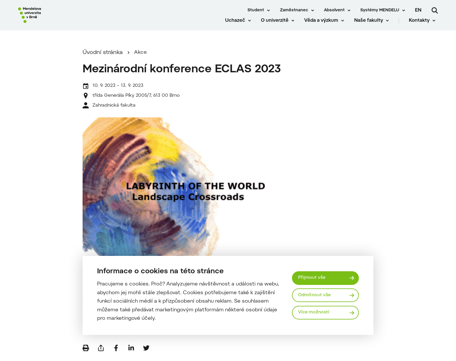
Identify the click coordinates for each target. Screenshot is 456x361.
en (418, 10)
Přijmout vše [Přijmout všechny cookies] (312, 277)
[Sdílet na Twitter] (146, 352)
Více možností (314, 313)
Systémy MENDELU (379, 10)
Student (255, 10)
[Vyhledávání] (435, 10)
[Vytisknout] (86, 352)
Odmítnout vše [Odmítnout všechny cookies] (315, 295)
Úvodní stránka (103, 57)
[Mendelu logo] (52, 18)
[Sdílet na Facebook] (116, 352)
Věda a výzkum (324, 26)
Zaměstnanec (294, 10)
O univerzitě (277, 26)
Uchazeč (237, 26)
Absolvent (334, 10)
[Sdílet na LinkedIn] (131, 352)
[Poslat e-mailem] (101, 352)
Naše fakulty (371, 26)
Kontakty (422, 26)
